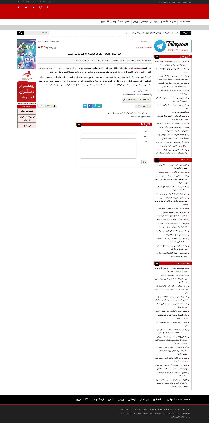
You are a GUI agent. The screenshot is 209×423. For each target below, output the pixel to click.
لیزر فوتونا (27, 125)
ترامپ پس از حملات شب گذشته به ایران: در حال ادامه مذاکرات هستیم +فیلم (172, 331)
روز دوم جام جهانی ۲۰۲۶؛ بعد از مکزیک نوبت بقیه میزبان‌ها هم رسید (172, 118)
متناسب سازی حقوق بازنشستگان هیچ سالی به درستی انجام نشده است (172, 255)
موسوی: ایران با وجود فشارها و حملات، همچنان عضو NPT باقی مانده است (171, 240)
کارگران (125, 94)
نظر (145, 141)
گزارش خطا (143, 105)
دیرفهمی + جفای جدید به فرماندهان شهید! (172, 324)
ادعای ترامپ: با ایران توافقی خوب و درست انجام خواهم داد (171, 360)
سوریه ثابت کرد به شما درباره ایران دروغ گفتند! (172, 194)
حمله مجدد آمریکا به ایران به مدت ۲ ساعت (173, 172)
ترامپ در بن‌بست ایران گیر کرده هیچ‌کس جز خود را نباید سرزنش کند (172, 188)
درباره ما (42, 1)
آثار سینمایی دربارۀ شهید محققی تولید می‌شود (172, 123)
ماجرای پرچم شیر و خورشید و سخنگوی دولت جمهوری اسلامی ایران (172, 166)
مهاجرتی (139, 94)
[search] (20, 33)
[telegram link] (94, 106)
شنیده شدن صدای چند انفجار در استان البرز (173, 208)
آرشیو (170, 409)
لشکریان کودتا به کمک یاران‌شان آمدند (171, 311)
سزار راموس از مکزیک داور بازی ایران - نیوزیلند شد (172, 107)
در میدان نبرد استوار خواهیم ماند (176, 234)
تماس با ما (50, 1)
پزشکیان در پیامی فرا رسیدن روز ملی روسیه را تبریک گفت (172, 92)
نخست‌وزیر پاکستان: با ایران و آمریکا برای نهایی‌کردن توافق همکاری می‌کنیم (174, 129)
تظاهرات (132, 94)
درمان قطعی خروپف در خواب (27, 118)
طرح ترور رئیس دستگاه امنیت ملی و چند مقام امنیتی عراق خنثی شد (172, 99)
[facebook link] (90, 106)
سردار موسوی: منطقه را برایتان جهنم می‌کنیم (172, 219)
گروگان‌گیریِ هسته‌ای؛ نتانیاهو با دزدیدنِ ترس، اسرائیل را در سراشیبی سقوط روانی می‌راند (172, 144)
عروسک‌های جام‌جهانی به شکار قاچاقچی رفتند (172, 134)
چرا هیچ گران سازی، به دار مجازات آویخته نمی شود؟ (172, 374)
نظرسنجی (146, 409)
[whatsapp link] (99, 106)
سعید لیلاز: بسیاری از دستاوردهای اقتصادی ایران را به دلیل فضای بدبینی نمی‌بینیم (151, 32)
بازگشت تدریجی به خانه (180, 112)
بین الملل (139, 47)
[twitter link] (85, 106)
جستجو (162, 409)
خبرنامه (28, 1)
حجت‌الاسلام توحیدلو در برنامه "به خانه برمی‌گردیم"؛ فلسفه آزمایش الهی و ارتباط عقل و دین (171, 278)
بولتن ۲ (173, 21)
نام (146, 131)
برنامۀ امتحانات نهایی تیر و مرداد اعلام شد (174, 138)
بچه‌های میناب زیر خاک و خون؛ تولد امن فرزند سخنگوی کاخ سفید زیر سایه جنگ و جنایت (171, 289)
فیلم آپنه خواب (27, 111)
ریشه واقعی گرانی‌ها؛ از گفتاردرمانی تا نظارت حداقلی (173, 317)
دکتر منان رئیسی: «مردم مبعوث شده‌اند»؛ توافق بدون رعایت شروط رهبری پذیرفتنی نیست (171, 63)
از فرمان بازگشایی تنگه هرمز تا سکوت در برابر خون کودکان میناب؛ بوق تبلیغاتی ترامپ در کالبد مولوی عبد (171, 340)
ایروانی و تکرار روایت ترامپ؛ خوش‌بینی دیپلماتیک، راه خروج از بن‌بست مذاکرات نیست (172, 214)
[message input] (108, 149)
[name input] (108, 131)
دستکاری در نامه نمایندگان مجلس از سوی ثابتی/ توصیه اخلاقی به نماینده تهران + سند (171, 367)
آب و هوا (21, 1)
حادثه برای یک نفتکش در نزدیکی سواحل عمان (172, 230)
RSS (121, 409)
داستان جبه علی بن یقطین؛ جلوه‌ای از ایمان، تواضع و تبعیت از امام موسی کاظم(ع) (171, 298)
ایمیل (145, 136)
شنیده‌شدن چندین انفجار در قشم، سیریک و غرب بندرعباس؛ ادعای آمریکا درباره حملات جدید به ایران (171, 201)
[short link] (138, 99)
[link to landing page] (177, 11)
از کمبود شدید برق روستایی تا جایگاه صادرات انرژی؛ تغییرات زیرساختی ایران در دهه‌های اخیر (172, 151)
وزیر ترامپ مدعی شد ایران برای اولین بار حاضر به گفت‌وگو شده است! (171, 270)
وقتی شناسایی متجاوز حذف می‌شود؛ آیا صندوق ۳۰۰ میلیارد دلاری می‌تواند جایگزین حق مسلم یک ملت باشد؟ (172, 383)
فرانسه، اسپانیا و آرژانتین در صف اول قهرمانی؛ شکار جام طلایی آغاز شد (172, 247)
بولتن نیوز (139, 68)
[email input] (108, 137)
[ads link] (173, 46)
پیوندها (35, 1)
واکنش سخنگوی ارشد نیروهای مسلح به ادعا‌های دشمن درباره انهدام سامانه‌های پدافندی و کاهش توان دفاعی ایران (171, 179)
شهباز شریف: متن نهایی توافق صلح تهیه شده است (172, 70)
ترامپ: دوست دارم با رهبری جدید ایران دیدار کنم (172, 306)
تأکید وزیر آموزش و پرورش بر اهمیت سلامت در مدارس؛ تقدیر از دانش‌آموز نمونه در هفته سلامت (172, 350)
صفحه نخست (184, 21)
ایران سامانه (175, 417)
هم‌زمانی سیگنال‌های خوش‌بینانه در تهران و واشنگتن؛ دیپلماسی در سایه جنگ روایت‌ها (173, 225)
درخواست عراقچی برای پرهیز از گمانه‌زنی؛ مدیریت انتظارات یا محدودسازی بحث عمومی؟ (172, 78)
